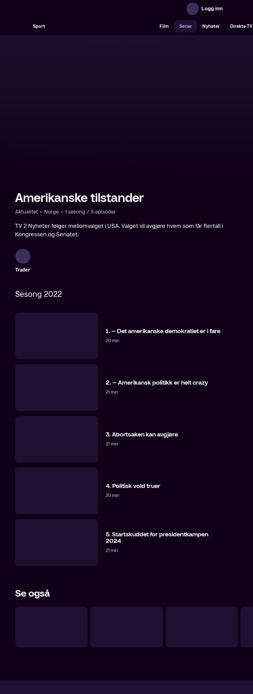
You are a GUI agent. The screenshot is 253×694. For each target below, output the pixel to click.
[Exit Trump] (51, 560)
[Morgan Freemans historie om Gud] (201, 560)
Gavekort (115, 639)
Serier (185, 26)
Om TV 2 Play (62, 639)
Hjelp (137, 639)
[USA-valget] (126, 560)
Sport (39, 26)
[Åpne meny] (231, 8)
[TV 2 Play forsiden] (62, 8)
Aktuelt (91, 639)
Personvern (194, 639)
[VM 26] (102, 26)
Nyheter (211, 26)
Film (164, 26)
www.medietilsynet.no (164, 660)
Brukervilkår (162, 639)
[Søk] (21, 26)
